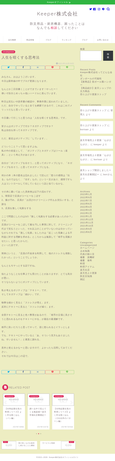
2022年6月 (86, 204)
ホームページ (87, 248)
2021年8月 (86, 232)
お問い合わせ (103, 40)
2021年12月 (86, 220)
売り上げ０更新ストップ (93, 94)
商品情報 (30, 40)
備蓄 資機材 (87, 257)
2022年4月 (86, 207)
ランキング (66, 40)
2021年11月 (86, 223)
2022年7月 (86, 201)
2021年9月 (86, 229)
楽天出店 (85, 270)
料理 (82, 264)
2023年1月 (86, 194)
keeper (98, 144)
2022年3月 (86, 210)
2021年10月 (86, 226)
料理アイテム (87, 267)
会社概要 (12, 40)
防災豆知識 (86, 276)
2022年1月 (86, 216)
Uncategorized (8, 52)
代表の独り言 (87, 254)
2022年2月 (86, 213)
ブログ (48, 40)
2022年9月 (86, 198)
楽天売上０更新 (88, 273)
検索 (82, 49)
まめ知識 (85, 251)
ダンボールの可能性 (91, 79)
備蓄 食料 (86, 261)
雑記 (82, 279)
